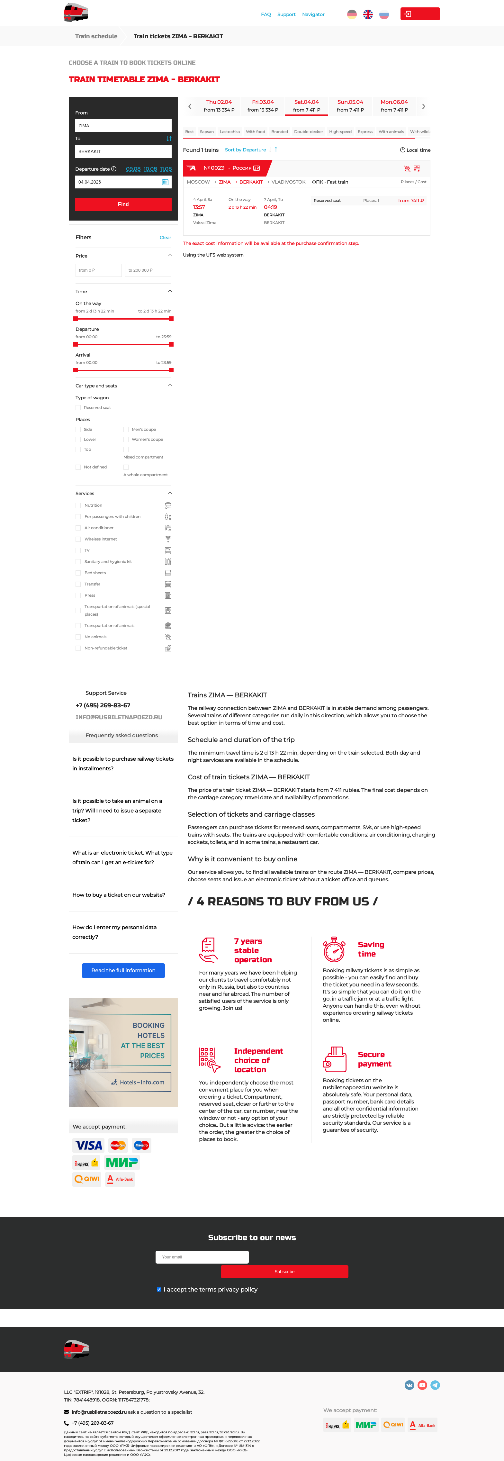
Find (123, 204)
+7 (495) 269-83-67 (92, 1423)
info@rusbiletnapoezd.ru (100, 1412)
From (81, 113)
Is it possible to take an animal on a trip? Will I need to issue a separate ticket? (117, 810)
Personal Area (410, 14)
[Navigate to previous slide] (190, 106)
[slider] (75, 318)
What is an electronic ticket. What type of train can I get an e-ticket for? (122, 858)
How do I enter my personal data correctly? (114, 932)
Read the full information (123, 970)
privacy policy (237, 1275)
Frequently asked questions (122, 735)
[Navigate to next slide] (423, 106)
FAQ (242, 14)
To (77, 138)
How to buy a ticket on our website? (118, 895)
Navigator (289, 14)
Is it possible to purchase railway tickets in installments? (123, 764)
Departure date (95, 169)
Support (262, 14)
